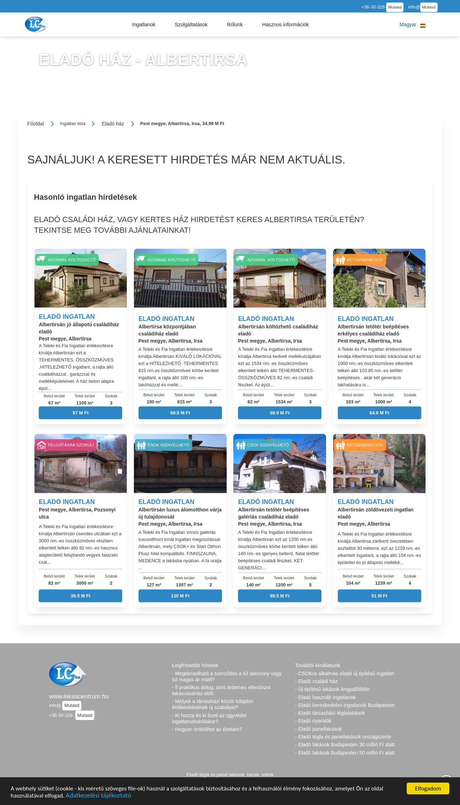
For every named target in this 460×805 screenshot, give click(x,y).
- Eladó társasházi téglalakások (330, 713)
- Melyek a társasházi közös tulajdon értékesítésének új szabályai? (212, 704)
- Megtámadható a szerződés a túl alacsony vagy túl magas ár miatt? (226, 676)
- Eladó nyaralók (313, 721)
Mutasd (395, 7)
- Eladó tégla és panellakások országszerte (343, 737)
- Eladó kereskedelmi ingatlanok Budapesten (345, 705)
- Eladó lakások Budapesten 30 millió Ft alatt (345, 744)
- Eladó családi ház (316, 681)
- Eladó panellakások (318, 729)
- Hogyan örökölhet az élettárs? (207, 729)
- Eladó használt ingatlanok (325, 697)
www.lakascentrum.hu (79, 696)
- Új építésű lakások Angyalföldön (332, 689)
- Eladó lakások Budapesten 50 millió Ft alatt (345, 753)
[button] (144, 24)
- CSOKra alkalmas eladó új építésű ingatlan (344, 673)
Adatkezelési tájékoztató (98, 797)
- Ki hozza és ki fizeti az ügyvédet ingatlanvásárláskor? (209, 718)
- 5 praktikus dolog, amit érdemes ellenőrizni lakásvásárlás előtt (221, 690)
